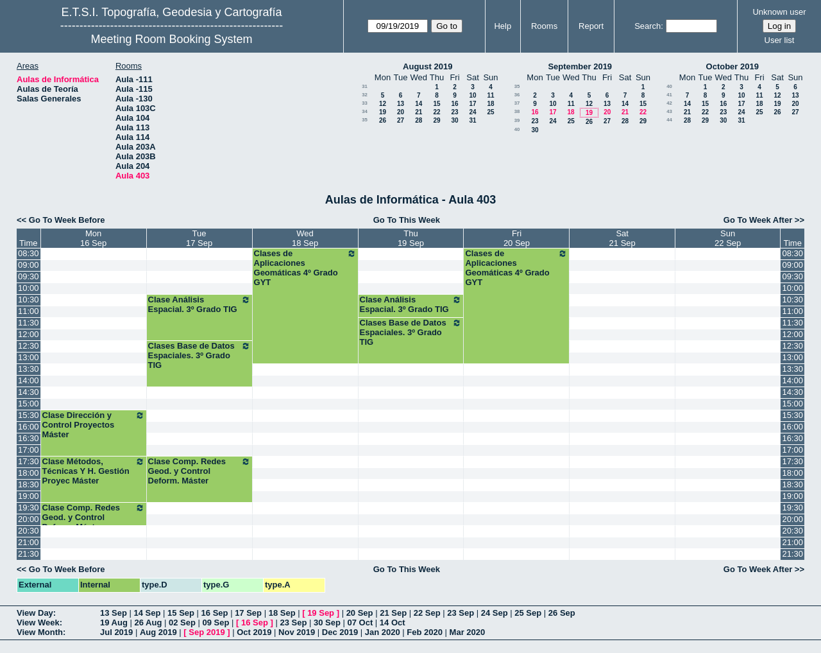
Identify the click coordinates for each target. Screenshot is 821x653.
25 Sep (527, 613)
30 (454, 120)
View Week (38, 622)
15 (436, 103)
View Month (40, 632)
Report (591, 26)
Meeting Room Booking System (171, 39)
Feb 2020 (425, 632)
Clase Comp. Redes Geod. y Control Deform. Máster (199, 471)
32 (365, 95)
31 (365, 86)
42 (669, 103)
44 (669, 120)
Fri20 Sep (517, 238)
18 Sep (282, 613)
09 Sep (215, 622)
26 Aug (148, 622)
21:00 (28, 542)
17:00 (28, 450)
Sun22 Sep (728, 238)
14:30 (28, 392)
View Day (35, 613)
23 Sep (460, 613)
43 (669, 111)
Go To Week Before (67, 220)
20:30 (28, 530)
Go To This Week (406, 220)
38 (517, 111)
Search (647, 26)
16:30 (28, 438)
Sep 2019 (206, 632)
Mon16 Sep (93, 238)
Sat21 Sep (622, 238)
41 (669, 95)
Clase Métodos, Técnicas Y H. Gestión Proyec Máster (93, 471)
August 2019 (427, 66)
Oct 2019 (254, 632)
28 (418, 120)
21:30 (28, 554)
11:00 (28, 311)
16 (454, 103)
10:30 (28, 299)
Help (502, 26)
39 (517, 120)
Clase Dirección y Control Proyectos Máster (93, 424)
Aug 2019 (158, 632)
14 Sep (147, 613)
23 (454, 112)
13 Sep (113, 613)
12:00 (28, 334)
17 (472, 103)
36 (517, 95)
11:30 (28, 322)
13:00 (28, 357)
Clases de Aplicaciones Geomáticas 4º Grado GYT (305, 267)
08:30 (28, 253)
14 (418, 103)
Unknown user (779, 12)
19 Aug (114, 622)
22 (436, 112)
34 (365, 111)
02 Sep (182, 622)
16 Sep (214, 613)
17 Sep (248, 613)
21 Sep (393, 613)
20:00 (28, 519)
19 (382, 112)
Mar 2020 (468, 632)
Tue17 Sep (199, 238)
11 (490, 95)
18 (490, 103)
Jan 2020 (382, 632)
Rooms (544, 26)
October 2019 (732, 66)
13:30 (28, 369)
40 (517, 129)
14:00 (28, 380)
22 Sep (427, 613)
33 (365, 103)
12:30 (28, 346)
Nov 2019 (296, 632)
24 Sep (494, 613)
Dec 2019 (340, 632)
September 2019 (580, 66)
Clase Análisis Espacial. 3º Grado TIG (199, 304)
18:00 (28, 473)
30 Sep (327, 622)
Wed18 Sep (305, 238)
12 (382, 103)
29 (436, 120)
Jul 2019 (116, 632)
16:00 (28, 426)
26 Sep (561, 613)
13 (400, 103)
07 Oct (360, 622)
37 (517, 103)
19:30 (28, 507)
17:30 (28, 461)
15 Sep (180, 613)
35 (365, 120)
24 (472, 112)
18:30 (28, 484)
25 (490, 112)
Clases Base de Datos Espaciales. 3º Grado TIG (411, 332)
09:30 (28, 276)
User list (780, 40)
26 (382, 120)
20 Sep (359, 613)
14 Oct (392, 622)
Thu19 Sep (411, 238)
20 (400, 112)
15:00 (28, 403)
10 (472, 95)
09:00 (28, 265)
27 (400, 120)
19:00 (28, 496)
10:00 (28, 288)
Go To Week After (758, 220)
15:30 (28, 415)
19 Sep (320, 613)
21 (418, 112)
